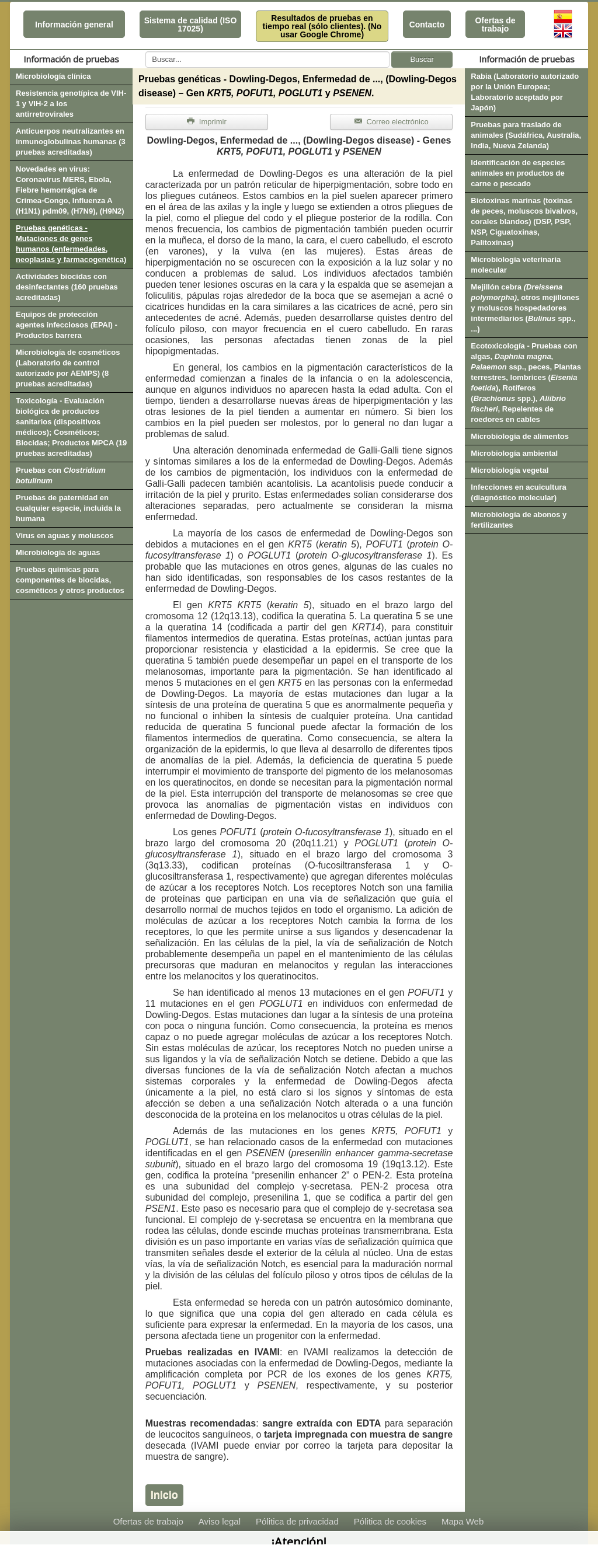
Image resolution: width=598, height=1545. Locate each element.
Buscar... (145, 51)
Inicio (164, 1495)
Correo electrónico (391, 121)
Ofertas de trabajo (495, 24)
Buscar (421, 59)
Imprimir (207, 121)
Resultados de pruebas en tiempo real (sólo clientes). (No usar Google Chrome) (322, 26)
